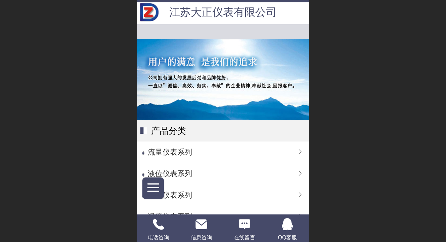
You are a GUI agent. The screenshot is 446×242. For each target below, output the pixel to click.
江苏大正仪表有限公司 (223, 12)
